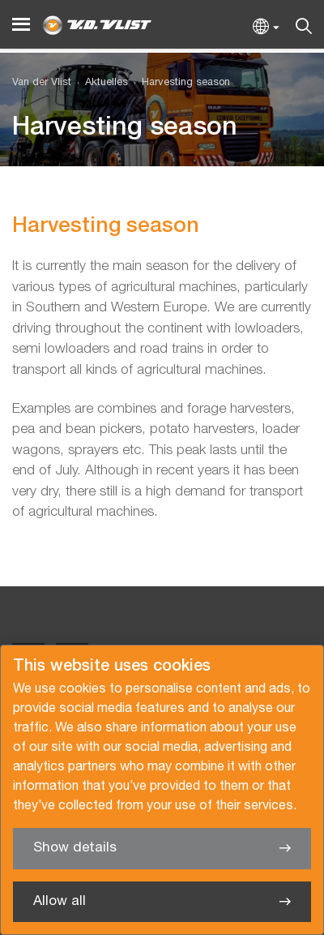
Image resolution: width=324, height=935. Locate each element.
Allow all (59, 901)
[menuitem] (99, 83)
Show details (75, 848)
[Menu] (21, 25)
